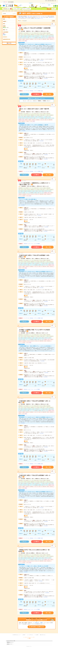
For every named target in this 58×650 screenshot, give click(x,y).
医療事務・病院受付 (28, 17)
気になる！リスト (7, 8)
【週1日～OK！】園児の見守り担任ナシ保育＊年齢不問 (33, 109)
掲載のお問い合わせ (53, 3)
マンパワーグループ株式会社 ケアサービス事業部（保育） (33, 90)
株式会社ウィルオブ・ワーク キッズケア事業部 (32, 243)
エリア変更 (19, 5)
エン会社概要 (36, 634)
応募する (37, 94)
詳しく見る (48, 94)
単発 (43, 17)
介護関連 (19, 17)
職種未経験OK (51, 17)
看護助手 (22, 17)
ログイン (53, 8)
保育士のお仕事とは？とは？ (39, 18)
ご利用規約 (23, 634)
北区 (28, 16)
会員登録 (49, 8)
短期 (41, 17)
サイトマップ (48, 3)
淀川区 (34, 16)
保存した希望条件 (17, 8)
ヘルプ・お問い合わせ (42, 3)
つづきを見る (41, 60)
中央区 (31, 16)
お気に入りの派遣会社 (26, 8)
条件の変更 (9, 43)
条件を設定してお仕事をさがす (37, 626)
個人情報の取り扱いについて (17, 634)
